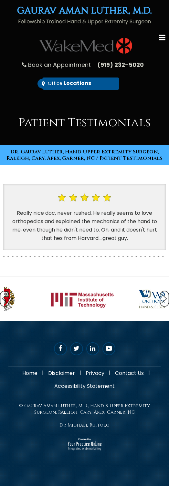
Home (29, 373)
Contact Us (129, 373)
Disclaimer (61, 373)
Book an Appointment (59, 65)
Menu (162, 37)
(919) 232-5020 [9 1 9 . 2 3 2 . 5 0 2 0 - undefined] (120, 65)
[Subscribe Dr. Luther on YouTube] (109, 349)
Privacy (95, 373)
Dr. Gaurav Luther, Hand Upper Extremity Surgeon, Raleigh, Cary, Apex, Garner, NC (82, 155)
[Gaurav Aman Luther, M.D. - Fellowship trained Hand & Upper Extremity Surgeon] (84, 15)
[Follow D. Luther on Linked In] (93, 349)
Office (69, 83)
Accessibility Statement (84, 386)
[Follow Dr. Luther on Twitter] (76, 349)
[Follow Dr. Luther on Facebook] (60, 349)
